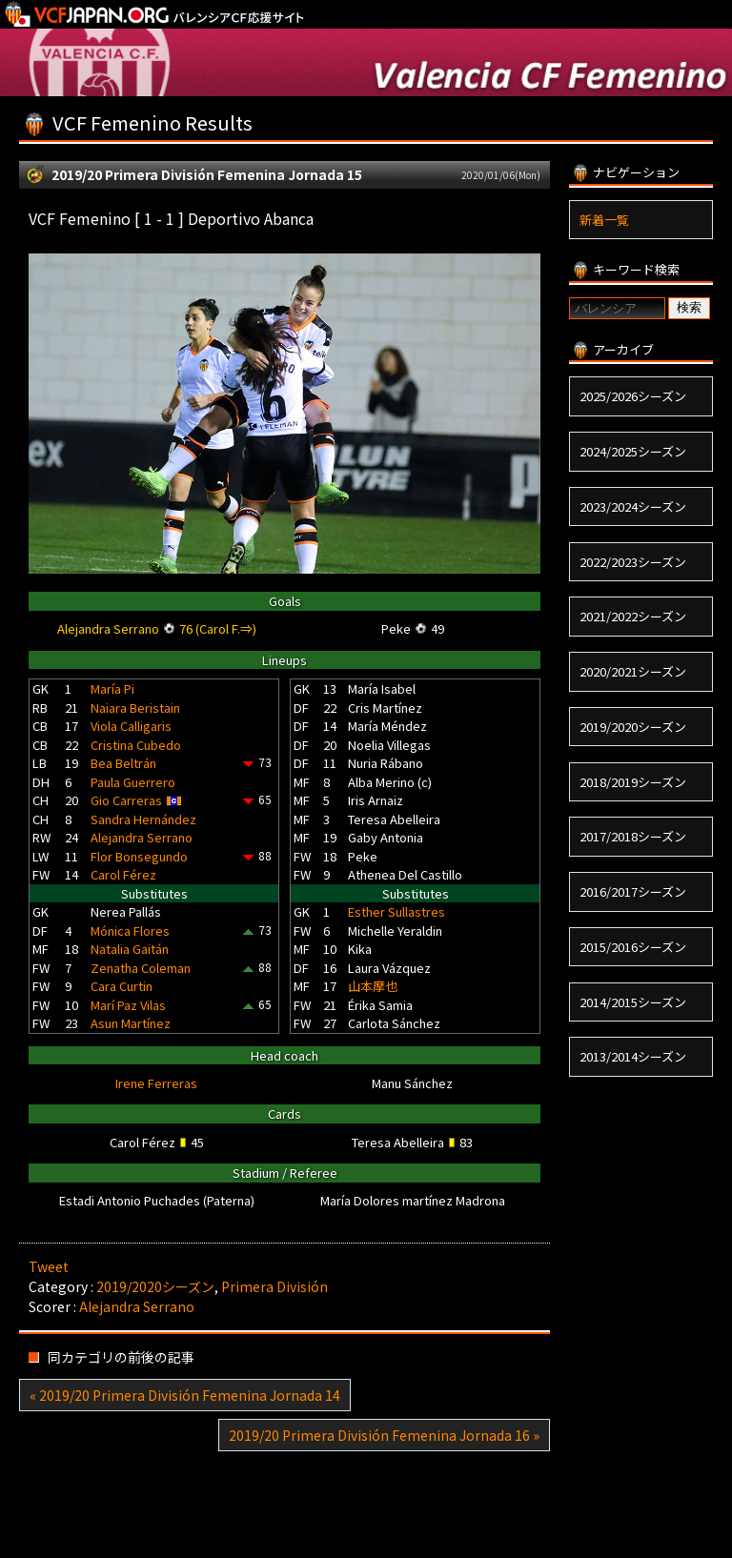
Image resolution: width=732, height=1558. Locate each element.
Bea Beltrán (123, 763)
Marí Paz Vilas (128, 1005)
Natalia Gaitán (130, 949)
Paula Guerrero (133, 782)
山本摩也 (372, 986)
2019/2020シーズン (155, 1286)
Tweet (49, 1266)
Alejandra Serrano (142, 837)
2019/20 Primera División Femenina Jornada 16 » (384, 1435)
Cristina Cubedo (136, 745)
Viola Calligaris (131, 726)
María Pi (112, 688)
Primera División (274, 1286)
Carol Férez (123, 874)
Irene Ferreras (156, 1083)
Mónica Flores (130, 930)
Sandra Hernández (143, 819)
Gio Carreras (126, 800)
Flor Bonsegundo (139, 856)
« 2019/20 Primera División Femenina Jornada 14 (185, 1395)
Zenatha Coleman (141, 968)
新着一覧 (604, 220)
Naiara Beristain (135, 707)
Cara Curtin (121, 986)
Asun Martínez (131, 1023)
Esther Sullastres (396, 911)
